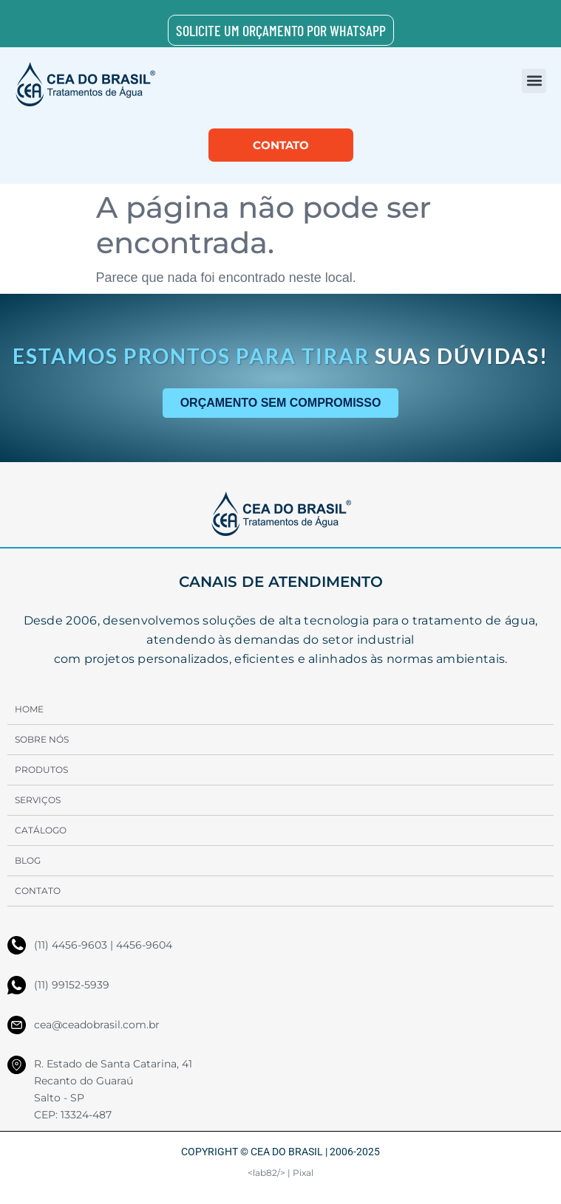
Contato (38, 890)
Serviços (38, 799)
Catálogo (41, 830)
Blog (28, 860)
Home (29, 709)
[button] (534, 81)
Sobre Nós (42, 739)
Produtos (41, 769)
